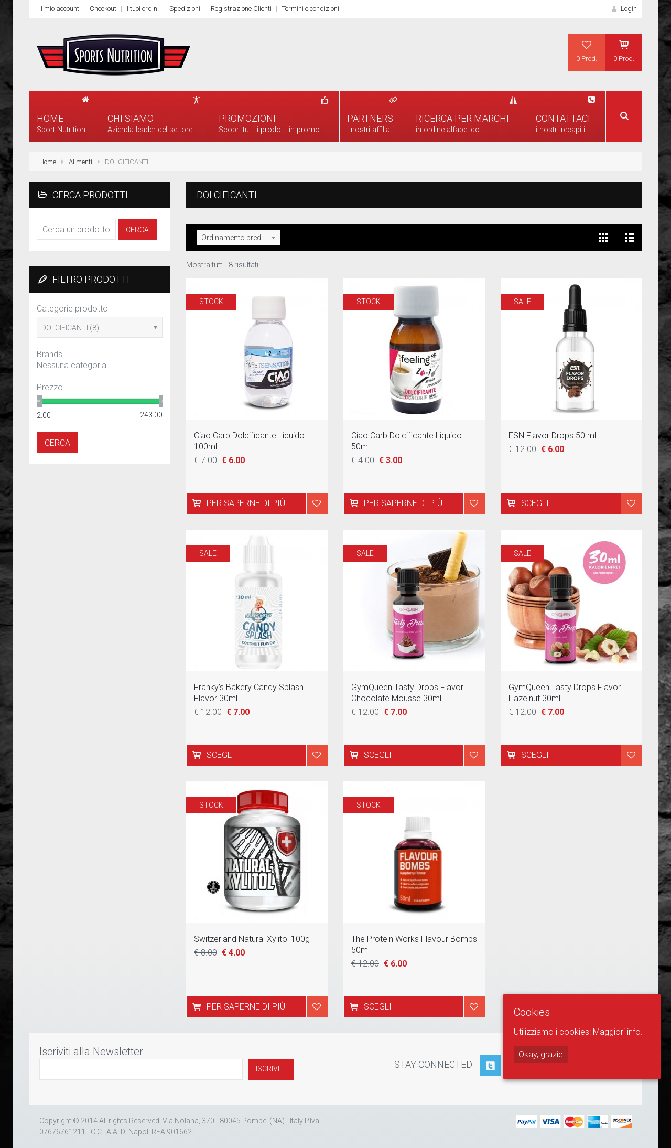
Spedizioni (184, 9)
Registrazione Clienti (241, 9)
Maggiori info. (618, 1032)
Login (623, 9)
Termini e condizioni (310, 9)
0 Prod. (586, 50)
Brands (49, 354)
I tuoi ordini (143, 9)
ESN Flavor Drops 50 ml (552, 436)
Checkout (103, 9)
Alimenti (80, 162)
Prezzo (50, 387)
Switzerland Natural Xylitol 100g (252, 939)
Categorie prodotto (72, 309)
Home (47, 162)
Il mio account (59, 9)
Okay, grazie (540, 1054)
